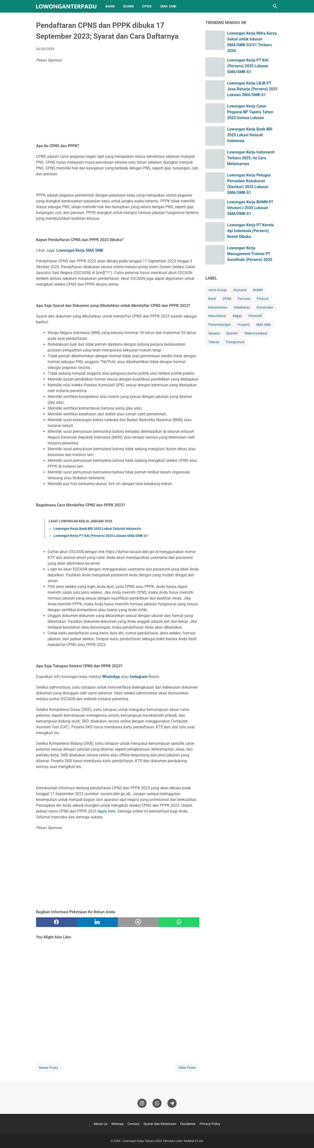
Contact (133, 1124)
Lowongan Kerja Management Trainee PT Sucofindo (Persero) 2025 (249, 254)
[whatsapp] (178, 922)
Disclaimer (188, 1124)
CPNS (147, 6)
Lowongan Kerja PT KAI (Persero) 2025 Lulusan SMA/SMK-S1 (100, 536)
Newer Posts (48, 1068)
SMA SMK (168, 6)
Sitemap (117, 1124)
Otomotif (255, 316)
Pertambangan (219, 325)
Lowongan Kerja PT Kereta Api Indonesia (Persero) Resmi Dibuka (250, 231)
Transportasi (235, 342)
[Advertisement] (117, 104)
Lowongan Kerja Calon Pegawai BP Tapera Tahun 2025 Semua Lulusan (250, 112)
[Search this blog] (275, 6)
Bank (212, 299)
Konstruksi (265, 307)
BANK (110, 6)
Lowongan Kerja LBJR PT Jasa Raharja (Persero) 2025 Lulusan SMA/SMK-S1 (252, 89)
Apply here (106, 811)
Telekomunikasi (255, 333)
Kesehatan (242, 307)
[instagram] (142, 1103)
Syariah (232, 333)
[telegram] (138, 922)
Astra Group (217, 290)
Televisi (213, 342)
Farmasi (244, 299)
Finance (263, 299)
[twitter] (97, 922)
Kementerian (217, 307)
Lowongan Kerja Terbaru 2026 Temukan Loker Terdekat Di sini (163, 1141)
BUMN (128, 6)
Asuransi (240, 290)
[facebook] (56, 922)
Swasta (214, 333)
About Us (100, 1124)
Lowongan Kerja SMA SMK (79, 250)
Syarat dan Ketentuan (159, 1124)
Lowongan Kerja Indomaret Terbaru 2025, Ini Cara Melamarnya (251, 158)
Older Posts (187, 1068)
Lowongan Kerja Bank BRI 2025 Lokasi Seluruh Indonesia (97, 529)
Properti (244, 325)
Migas (237, 316)
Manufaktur (217, 316)
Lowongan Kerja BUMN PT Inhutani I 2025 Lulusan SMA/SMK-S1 (250, 208)
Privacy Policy (210, 1124)
